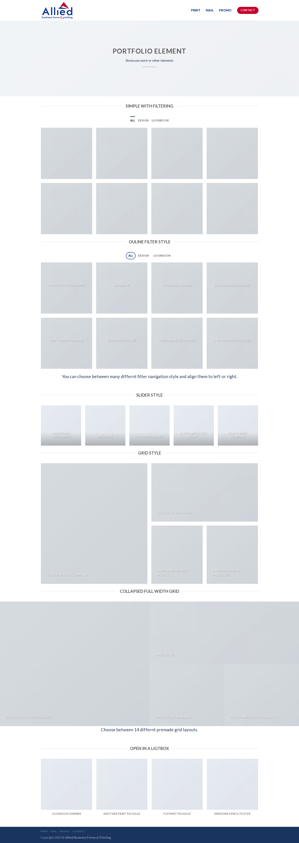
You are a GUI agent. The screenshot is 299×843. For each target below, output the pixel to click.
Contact (78, 831)
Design (143, 120)
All (132, 120)
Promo (225, 10)
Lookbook (160, 120)
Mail (210, 10)
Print (195, 10)
